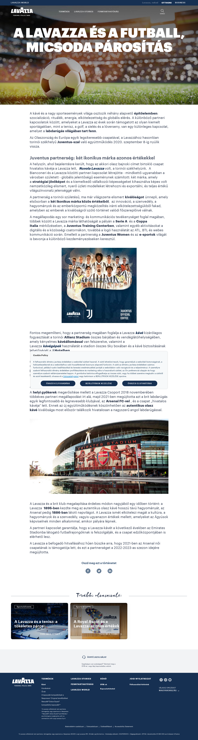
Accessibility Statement (124, 726)
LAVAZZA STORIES (81, 679)
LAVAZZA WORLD (20, 3)
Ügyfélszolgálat (97, 657)
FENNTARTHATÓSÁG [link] (108, 12)
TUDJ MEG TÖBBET (52, 634)
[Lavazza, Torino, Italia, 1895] (22, 11)
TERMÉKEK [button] (64, 12)
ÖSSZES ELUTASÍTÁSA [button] (140, 383)
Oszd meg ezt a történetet (99, 563)
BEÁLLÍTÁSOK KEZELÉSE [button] (99, 383)
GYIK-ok (103, 684)
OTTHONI (167, 3)
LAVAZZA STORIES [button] (83, 12)
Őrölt (44, 692)
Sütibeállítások (106, 726)
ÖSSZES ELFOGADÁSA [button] (58, 383)
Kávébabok (46, 688)
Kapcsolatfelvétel (107, 689)
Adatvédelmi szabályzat (74, 726)
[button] (162, 12)
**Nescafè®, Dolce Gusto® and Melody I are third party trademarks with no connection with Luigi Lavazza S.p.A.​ (55, 716)
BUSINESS (180, 3)
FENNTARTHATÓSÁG (82, 684)
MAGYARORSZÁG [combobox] (168, 691)
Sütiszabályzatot (71, 376)
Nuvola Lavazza (91, 168)
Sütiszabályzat (92, 726)
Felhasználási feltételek (139, 684)
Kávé (44, 684)
